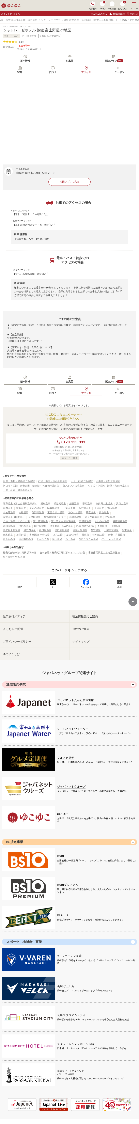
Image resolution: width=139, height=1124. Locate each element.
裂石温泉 (110, 517)
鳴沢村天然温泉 (11, 530)
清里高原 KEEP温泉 (61, 525)
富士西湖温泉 (40, 521)
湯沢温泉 (112, 508)
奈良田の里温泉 (104, 503)
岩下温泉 (127, 530)
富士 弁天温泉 (116, 534)
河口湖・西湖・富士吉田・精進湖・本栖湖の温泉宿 (31, 485)
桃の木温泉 (25, 525)
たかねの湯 (98, 534)
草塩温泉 (91, 512)
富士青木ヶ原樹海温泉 (63, 521)
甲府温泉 (87, 503)
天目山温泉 (122, 503)
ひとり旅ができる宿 (14, 557)
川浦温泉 (115, 525)
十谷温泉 (99, 508)
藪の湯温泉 (85, 508)
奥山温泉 (104, 512)
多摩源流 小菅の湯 (39, 534)
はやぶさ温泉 (75, 512)
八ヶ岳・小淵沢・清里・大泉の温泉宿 (108, 485)
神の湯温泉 (9, 525)
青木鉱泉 (8, 534)
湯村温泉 (45, 503)
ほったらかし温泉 (111, 539)
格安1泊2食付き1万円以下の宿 (19, 552)
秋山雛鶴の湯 (26, 539)
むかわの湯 (43, 539)
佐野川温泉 (38, 512)
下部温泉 (102, 525)
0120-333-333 (73, 442)
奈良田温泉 (34, 517)
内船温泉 (23, 512)
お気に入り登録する (49, 36)
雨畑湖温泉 (85, 521)
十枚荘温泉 (9, 512)
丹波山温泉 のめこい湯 (16, 521)
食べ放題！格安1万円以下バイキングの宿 (62, 552)
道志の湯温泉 (36, 508)
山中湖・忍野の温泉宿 (108, 481)
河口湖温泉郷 (62, 530)
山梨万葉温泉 (111, 530)
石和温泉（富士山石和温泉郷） (20, 503)
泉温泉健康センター (55, 517)
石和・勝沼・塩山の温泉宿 (52, 481)
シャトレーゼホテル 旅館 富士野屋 (60, 19)
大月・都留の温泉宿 (82, 481)
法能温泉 (21, 508)
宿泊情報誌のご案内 (85, 616)
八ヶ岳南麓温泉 (93, 517)
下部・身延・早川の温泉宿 (17, 490)
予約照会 (112, 5)
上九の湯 (58, 534)
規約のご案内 (80, 629)
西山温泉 (70, 539)
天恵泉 (85, 534)
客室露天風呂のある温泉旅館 (104, 552)
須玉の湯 (21, 534)
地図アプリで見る (69, 181)
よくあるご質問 (13, 629)
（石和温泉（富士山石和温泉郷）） (98, 19)
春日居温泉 (45, 530)
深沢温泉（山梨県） (14, 517)
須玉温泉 (74, 503)
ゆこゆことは (11, 654)
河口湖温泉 (30, 530)
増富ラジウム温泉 (88, 539)
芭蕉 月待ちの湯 (85, 525)
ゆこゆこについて (99, 14)
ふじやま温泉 (102, 521)
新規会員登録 (116, 13)
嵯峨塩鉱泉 (53, 508)
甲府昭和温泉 (120, 521)
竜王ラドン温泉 (55, 512)
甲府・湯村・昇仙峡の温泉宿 (19, 481)
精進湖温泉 (60, 503)
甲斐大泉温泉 (80, 530)
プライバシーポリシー (17, 641)
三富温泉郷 (69, 508)
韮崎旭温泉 (75, 517)
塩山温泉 (57, 539)
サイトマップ (80, 641)
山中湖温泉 (40, 525)
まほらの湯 (72, 534)
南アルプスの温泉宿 (73, 485)
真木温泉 (8, 508)
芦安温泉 (96, 530)
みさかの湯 (9, 539)
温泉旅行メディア (14, 616)
